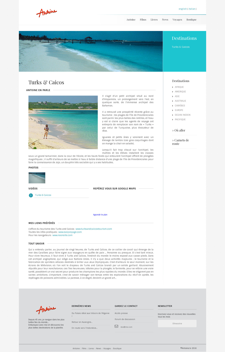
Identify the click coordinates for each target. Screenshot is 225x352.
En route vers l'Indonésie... (84, 328)
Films (143, 19)
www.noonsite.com (63, 235)
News (165, 19)
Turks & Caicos (43, 195)
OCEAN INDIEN (181, 115)
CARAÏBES (178, 105)
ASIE (176, 96)
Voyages (177, 19)
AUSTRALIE (179, 101)
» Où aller (178, 130)
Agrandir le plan (100, 215)
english (183, 9)
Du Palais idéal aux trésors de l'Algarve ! (90, 315)
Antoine (45, 16)
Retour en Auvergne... (82, 322)
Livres (154, 19)
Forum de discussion (125, 319)
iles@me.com (126, 327)
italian (192, 9)
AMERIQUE (179, 91)
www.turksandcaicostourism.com (94, 229)
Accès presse (121, 313)
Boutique (192, 19)
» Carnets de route (180, 142)
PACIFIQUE (179, 119)
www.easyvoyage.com (70, 232)
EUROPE (177, 110)
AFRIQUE (178, 87)
